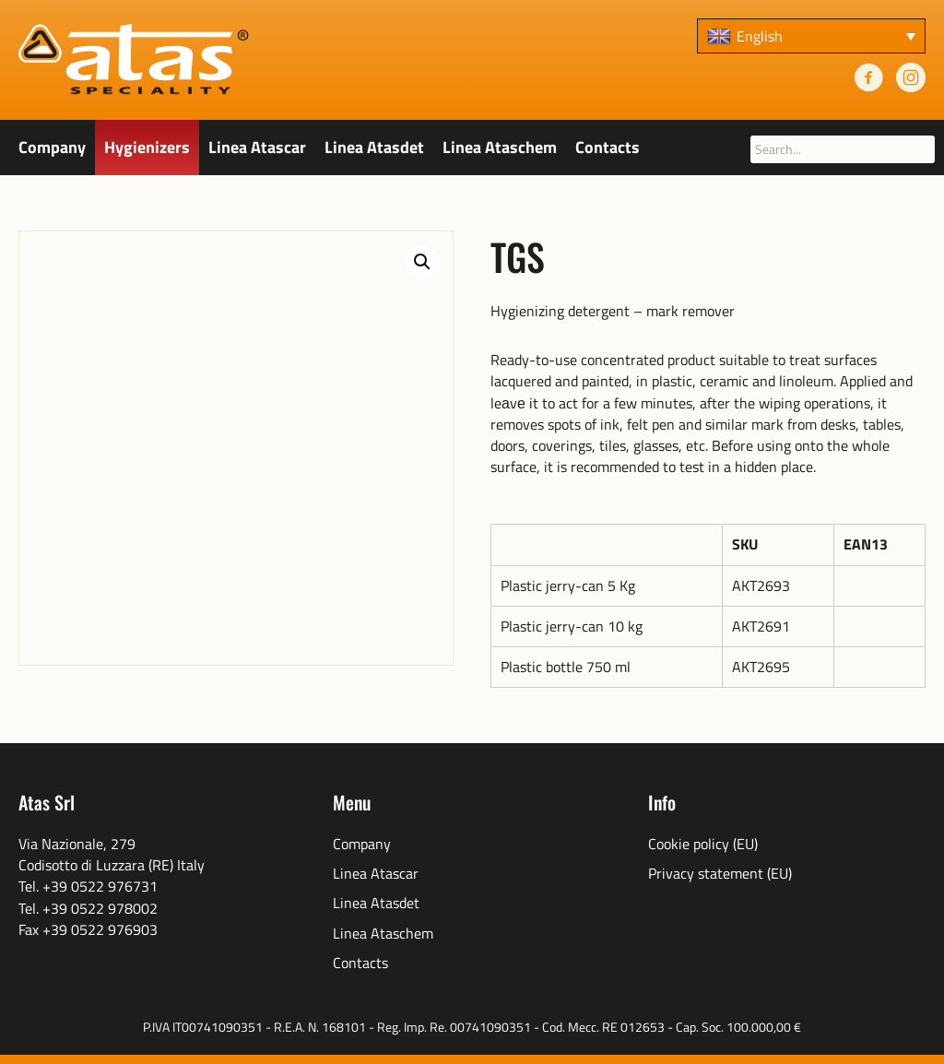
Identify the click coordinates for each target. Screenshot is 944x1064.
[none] (811, 35)
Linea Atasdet (374, 147)
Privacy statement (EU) (720, 873)
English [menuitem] (760, 36)
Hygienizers (147, 147)
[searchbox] (842, 149)
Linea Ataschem (499, 147)
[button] (422, 261)
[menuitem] (811, 35)
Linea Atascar (257, 147)
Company (52, 147)
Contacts (607, 147)
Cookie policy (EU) (703, 844)
